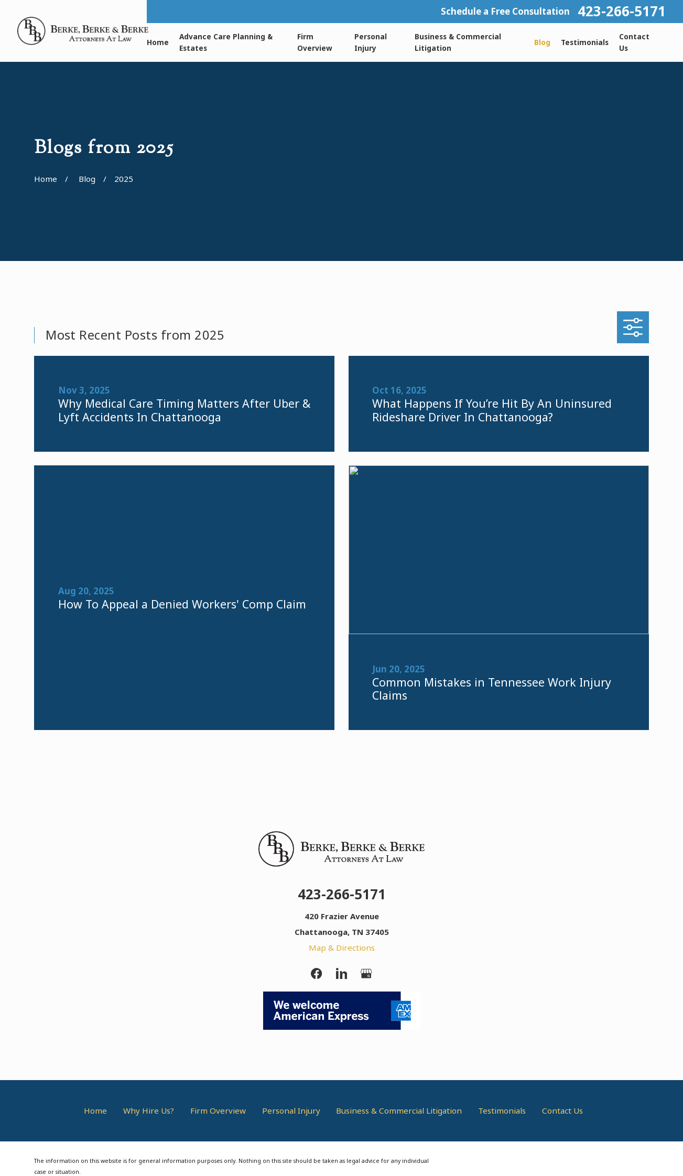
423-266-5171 (622, 11)
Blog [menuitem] (542, 42)
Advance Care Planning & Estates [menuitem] (226, 42)
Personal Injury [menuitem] (370, 42)
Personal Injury (291, 1110)
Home (95, 1110)
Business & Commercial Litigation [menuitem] (458, 42)
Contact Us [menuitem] (634, 42)
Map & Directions (342, 947)
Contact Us (562, 1110)
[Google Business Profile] (366, 973)
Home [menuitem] (158, 42)
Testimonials (502, 1110)
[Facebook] (316, 973)
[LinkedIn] (341, 973)
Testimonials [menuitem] (585, 42)
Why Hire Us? (148, 1110)
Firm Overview (218, 1110)
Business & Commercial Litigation (399, 1110)
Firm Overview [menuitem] (314, 42)
